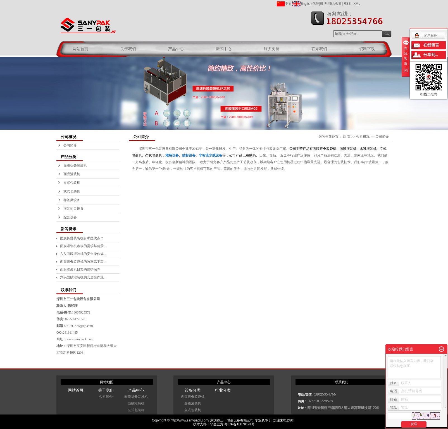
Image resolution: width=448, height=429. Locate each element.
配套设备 (70, 217)
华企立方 (216, 424)
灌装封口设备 (73, 209)
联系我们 (319, 49)
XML (356, 4)
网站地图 (334, 4)
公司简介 (70, 145)
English (301, 4)
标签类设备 (71, 200)
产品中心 (176, 49)
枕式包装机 (71, 191)
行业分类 (223, 390)
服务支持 (271, 49)
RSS (347, 4)
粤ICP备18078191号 (239, 424)
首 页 (346, 137)
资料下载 (367, 49)
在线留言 (431, 45)
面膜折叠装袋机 (75, 165)
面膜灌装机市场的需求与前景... (83, 246)
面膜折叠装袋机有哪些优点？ (82, 238)
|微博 (323, 4)
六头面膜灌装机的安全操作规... (83, 254)
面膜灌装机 (71, 174)
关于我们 (128, 49)
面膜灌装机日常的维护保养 (80, 269)
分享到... (430, 55)
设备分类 (193, 390)
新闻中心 (224, 49)
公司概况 (363, 137)
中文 (284, 4)
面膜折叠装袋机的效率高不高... (83, 262)
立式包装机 (71, 183)
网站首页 (80, 49)
